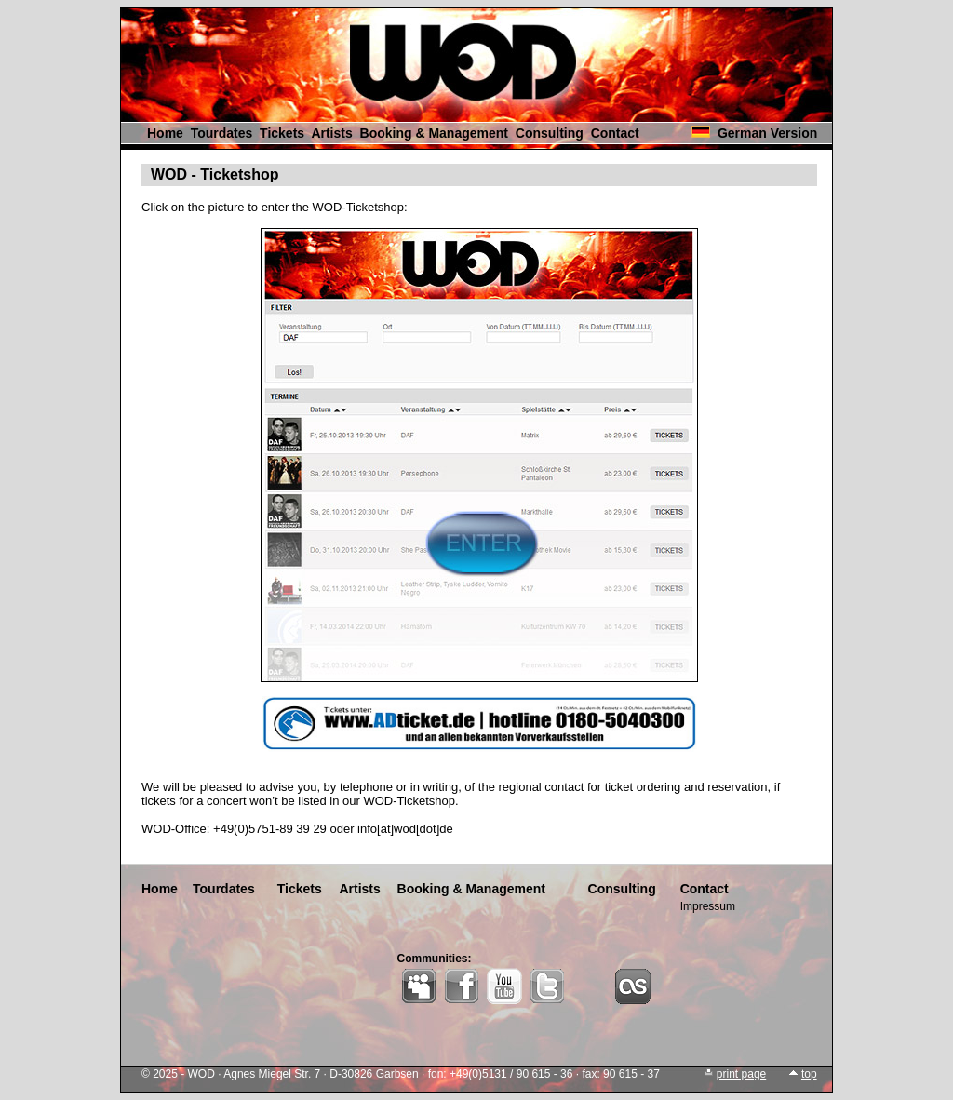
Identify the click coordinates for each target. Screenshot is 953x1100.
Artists (331, 133)
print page (741, 1073)
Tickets (282, 133)
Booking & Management (434, 133)
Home (165, 133)
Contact (615, 133)
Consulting (550, 133)
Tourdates (222, 133)
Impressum (707, 906)
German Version (767, 133)
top (809, 1073)
